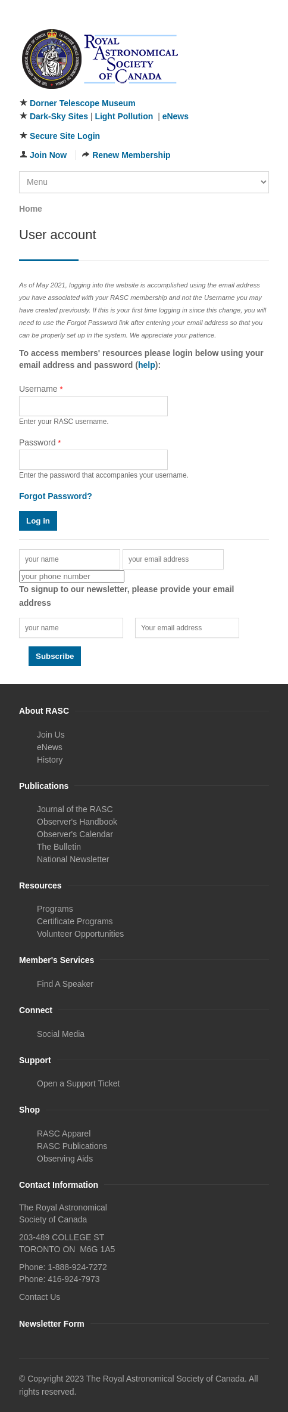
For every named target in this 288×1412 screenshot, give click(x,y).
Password (40, 442)
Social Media (60, 1034)
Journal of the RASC (75, 809)
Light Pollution (124, 116)
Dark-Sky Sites (59, 116)
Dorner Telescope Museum (83, 103)
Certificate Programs (75, 921)
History (50, 759)
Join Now (48, 155)
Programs (55, 909)
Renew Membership (131, 155)
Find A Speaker (65, 984)
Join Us (51, 734)
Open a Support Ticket (78, 1083)
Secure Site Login (65, 136)
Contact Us (39, 1297)
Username (41, 389)
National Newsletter (73, 859)
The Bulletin (59, 846)
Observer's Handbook (77, 821)
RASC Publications (72, 1146)
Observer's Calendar (75, 834)
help (146, 365)
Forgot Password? (55, 496)
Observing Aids (65, 1158)
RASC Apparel (63, 1133)
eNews (175, 116)
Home (30, 208)
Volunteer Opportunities (80, 934)
